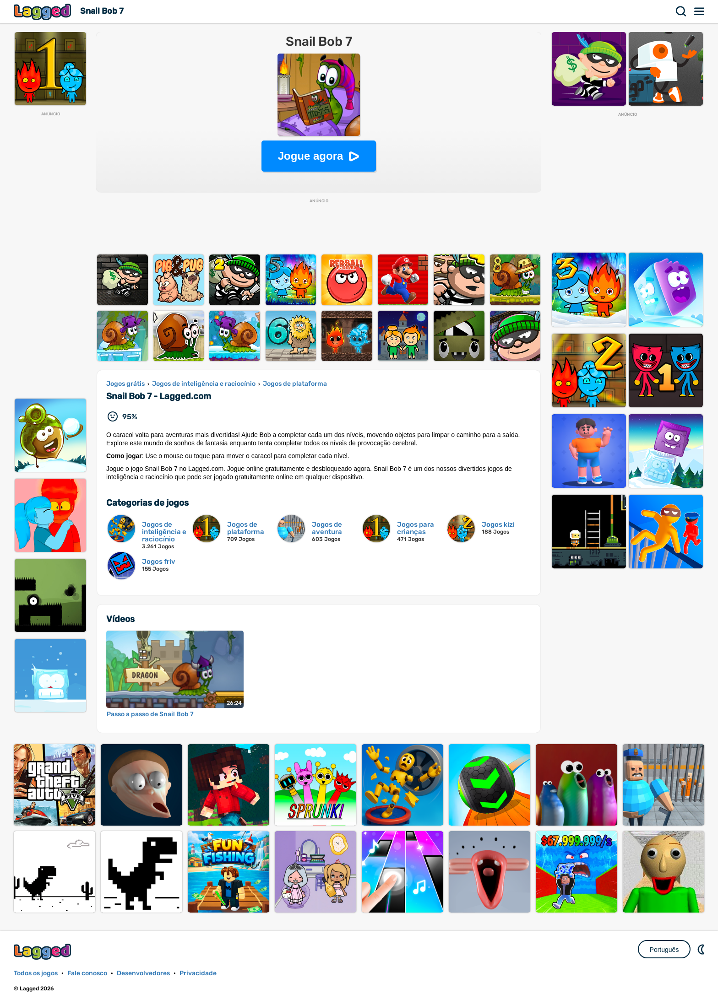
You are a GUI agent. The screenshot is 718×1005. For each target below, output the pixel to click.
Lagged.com (43, 951)
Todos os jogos (36, 973)
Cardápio (700, 11)
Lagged (43, 11)
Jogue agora (310, 156)
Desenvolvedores (143, 973)
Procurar (681, 11)
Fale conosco (87, 973)
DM (702, 949)
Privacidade (198, 973)
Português (664, 949)
